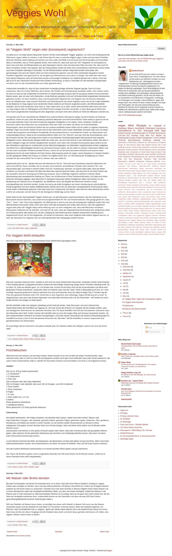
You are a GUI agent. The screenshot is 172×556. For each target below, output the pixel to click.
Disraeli (163, 175)
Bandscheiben (133, 168)
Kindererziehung (123, 194)
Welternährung (157, 225)
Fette (164, 152)
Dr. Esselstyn (125, 419)
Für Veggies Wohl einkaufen (25, 235)
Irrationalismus (141, 189)
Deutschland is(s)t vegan (131, 344)
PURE (159, 206)
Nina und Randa (136, 206)
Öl (147, 133)
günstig (37, 339)
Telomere (139, 220)
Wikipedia (128, 227)
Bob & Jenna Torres (155, 171)
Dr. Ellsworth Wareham (158, 178)
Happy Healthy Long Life (131, 373)
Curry (160, 173)
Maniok (154, 199)
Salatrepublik (126, 399)
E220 (140, 180)
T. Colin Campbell (159, 138)
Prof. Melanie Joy (158, 135)
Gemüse (154, 145)
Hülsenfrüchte (139, 154)
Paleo (120, 159)
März (125, 296)
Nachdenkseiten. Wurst (158, 203)
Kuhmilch (128, 147)
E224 (145, 180)
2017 (123, 251)
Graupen (163, 185)
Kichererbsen (161, 154)
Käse (129, 196)
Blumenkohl (162, 149)
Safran (154, 210)
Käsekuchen (136, 196)
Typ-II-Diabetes (122, 222)
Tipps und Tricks (93, 36)
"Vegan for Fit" (141, 164)
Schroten (151, 213)
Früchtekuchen (16, 350)
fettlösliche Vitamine (159, 227)
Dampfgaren (122, 175)
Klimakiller (138, 194)
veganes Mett (161, 232)
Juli (124, 283)
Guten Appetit (131, 187)
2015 (123, 257)
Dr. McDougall (125, 422)
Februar (126, 313)
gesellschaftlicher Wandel (126, 229)
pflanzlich (157, 161)
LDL (146, 156)
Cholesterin (150, 128)
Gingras (152, 185)
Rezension (147, 159)
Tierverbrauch (160, 133)
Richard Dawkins (134, 210)
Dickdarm (151, 175)
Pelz (125, 159)
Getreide (128, 185)
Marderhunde (162, 199)
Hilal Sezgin (142, 187)
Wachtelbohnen (122, 225)
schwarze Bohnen (123, 232)
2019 (123, 244)
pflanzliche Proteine (125, 149)
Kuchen (20, 467)
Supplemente (122, 220)
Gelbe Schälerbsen (159, 182)
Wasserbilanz (140, 225)
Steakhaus (121, 218)
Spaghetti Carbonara (151, 215)
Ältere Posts (104, 532)
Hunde (164, 187)
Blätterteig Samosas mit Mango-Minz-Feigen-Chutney (140, 383)
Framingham (122, 154)
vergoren (128, 234)
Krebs (142, 135)
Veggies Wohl (36, 12)
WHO (164, 222)
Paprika (163, 206)
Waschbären (132, 225)
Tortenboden (149, 220)
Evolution (158, 152)
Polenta (147, 208)
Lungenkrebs (122, 199)
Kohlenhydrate (123, 138)
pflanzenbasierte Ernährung (139, 140)
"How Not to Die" (130, 164)
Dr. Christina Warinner (132, 178)
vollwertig (156, 140)
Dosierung (121, 178)
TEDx (128, 220)
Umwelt (130, 222)
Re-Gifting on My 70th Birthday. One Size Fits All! (138, 374)
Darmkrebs (134, 152)
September (127, 277)
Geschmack (121, 185)
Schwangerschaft (160, 213)
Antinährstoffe (161, 164)
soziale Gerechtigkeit (136, 232)
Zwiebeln (132, 161)
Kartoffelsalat (147, 192)
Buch (128, 152)
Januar (125, 316)
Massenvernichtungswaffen (142, 201)
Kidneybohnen (161, 192)
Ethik (17, 228)
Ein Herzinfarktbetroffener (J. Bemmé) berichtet (137, 436)
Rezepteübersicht (35, 36)
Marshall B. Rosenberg (125, 201)
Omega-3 (132, 138)
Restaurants (138, 159)
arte (151, 227)
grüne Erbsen (139, 229)
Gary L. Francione (145, 182)
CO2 (144, 173)
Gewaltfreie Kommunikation (140, 185)
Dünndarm (128, 180)
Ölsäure (162, 234)
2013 (123, 264)
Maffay (129, 199)
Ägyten (146, 234)
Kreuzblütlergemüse (137, 156)
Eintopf (160, 180)
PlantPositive (126, 389)
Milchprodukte (161, 156)
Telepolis (133, 220)
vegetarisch (33, 228)
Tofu (144, 220)
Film (164, 180)
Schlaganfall (144, 213)
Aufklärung (155, 166)
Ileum (133, 189)
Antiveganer (121, 166)
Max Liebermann (156, 201)
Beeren (154, 149)
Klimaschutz (145, 194)
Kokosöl (163, 194)
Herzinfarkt (139, 128)
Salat (155, 159)
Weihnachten (149, 225)
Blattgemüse (144, 171)
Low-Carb (121, 135)
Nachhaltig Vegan (126, 439)
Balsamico (148, 149)
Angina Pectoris (152, 164)
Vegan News (126, 362)
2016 (123, 254)
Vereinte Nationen (139, 222)
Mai (124, 290)
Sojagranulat (140, 215)
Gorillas (157, 185)
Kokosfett (157, 194)
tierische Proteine (138, 149)
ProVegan (124, 413)
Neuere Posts (12, 532)
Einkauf (26, 339)
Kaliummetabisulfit (131, 192)
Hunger (120, 189)
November (127, 270)
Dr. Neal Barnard (130, 145)
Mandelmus (135, 199)
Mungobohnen (140, 203)
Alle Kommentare (153, 332)
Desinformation (142, 175)
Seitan (130, 215)
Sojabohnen (146, 147)
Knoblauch (126, 156)
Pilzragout (141, 208)
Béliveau (139, 173)
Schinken (137, 213)
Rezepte (31, 467)
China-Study (132, 142)
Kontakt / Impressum (64, 36)
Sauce (159, 210)
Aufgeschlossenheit (144, 166)
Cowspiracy (154, 173)
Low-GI (163, 196)
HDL (137, 187)
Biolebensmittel (18, 339)
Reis (130, 159)
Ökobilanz (157, 234)
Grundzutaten (122, 187)
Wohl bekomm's (137, 227)
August (126, 280)
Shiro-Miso (162, 159)
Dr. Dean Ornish (145, 178)
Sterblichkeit (128, 218)
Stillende (146, 218)
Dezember (127, 267)
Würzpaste (146, 227)
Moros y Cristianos (124, 203)
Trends (156, 220)
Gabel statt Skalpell (143, 145)
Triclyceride (162, 220)
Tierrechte (122, 140)
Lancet (143, 196)
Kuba (119, 196)
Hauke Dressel (138, 71)
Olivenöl (135, 147)
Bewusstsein (158, 168)
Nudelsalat (145, 206)
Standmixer (162, 215)
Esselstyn (134, 135)
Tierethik (152, 133)
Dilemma (157, 175)
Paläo (139, 138)
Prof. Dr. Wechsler (155, 208)
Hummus (158, 187)
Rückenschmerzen (145, 210)
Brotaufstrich (127, 173)
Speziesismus (123, 161)
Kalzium (140, 192)
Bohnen (163, 171)
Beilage (141, 168)
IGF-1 (160, 145)
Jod (165, 189)
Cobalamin (140, 142)
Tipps (25, 525)
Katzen (154, 192)
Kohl (164, 145)
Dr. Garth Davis (144, 152)
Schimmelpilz (129, 213)
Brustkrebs (121, 152)
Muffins (133, 203)
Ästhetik (151, 234)
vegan (27, 228)
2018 (123, 248)
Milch (22, 228)
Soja (139, 147)
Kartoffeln (153, 154)
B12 (128, 135)
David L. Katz (131, 175)
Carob (148, 173)
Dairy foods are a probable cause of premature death (139, 356)
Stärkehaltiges (153, 218)
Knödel (152, 194)
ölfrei (25, 467)
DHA (164, 173)
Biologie (138, 171)
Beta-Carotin (149, 168)
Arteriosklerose (125, 130)
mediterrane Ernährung (144, 161)
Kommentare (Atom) (22, 536)
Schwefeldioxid (122, 215)
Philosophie (134, 208)
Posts (149, 328)
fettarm (32, 339)
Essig (152, 152)
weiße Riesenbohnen (137, 234)
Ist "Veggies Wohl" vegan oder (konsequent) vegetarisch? (45, 49)
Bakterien (163, 166)
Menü (164, 201)
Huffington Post (150, 187)
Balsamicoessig (123, 168)
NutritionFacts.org (127, 433)
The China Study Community (131, 427)
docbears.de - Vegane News (132, 381)
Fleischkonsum (133, 182)
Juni (124, 286)
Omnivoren (152, 206)
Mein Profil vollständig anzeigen (130, 115)
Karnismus (161, 128)
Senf (134, 215)
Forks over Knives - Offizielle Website (134, 425)
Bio (165, 168)
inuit (164, 229)
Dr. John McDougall (143, 130)
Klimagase (132, 194)
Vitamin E (158, 222)
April (125, 293)
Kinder (120, 156)
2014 (123, 261)
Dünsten (15, 525)
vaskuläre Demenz (150, 232)
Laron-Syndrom (150, 196)
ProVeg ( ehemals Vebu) (129, 416)
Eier (14, 228)
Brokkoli (120, 173)
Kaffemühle (121, 192)
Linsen (158, 196)
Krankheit (121, 147)
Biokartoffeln (122, 171)
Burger (134, 173)
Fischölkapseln (122, 182)
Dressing (120, 180)
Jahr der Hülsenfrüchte (154, 189)
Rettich (125, 210)
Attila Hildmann (132, 166)
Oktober (126, 273)
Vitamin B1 (150, 222)
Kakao (147, 154)
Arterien (121, 133)
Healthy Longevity (128, 354)
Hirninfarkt (130, 154)
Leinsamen (152, 156)
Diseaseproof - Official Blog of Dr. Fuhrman (136, 430)
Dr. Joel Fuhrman (151, 142)
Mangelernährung (146, 199)
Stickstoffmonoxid (138, 218)
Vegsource (124, 410)
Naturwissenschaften (124, 206)
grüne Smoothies (151, 229)
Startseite (13, 36)
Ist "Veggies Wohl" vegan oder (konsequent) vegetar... (142, 299)
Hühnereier (127, 189)
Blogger (109, 551)
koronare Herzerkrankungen (135, 133)
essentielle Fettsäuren (158, 147)
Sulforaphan (162, 218)
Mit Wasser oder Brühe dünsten (28, 478)
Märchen (148, 203)
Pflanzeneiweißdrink (124, 208)
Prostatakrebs (147, 138)
